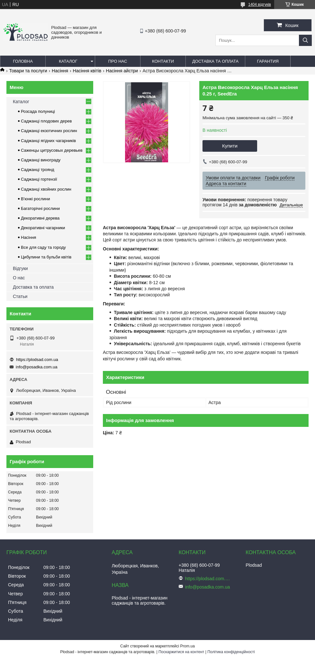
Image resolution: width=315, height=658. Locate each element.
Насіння (60, 70)
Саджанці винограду (40, 160)
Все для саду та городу (43, 247)
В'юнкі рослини (35, 198)
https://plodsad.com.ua (37, 359)
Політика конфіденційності (231, 652)
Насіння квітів (87, 70)
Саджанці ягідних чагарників (48, 140)
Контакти (163, 61)
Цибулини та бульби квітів (46, 257)
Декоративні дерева (40, 218)
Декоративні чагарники (43, 227)
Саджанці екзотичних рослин (49, 130)
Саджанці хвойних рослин (46, 189)
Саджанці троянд (37, 169)
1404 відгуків (259, 4)
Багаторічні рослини (40, 208)
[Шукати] (305, 40)
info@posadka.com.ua (37, 367)
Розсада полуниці (38, 111)
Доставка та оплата (215, 61)
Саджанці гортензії (39, 179)
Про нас (117, 61)
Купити (230, 146)
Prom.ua (187, 646)
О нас (19, 277)
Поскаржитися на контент (181, 652)
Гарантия (268, 61)
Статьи (20, 296)
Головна (23, 61)
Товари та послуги (28, 70)
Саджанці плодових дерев (46, 121)
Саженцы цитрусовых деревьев (52, 150)
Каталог (68, 61)
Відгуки (20, 268)
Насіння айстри (122, 70)
